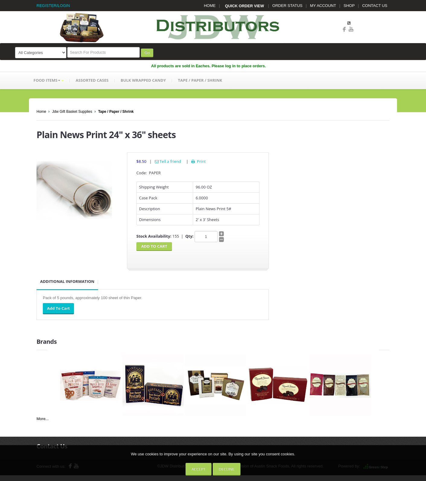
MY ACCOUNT (323, 5)
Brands (47, 341)
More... (43, 418)
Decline (226, 469)
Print (198, 161)
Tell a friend (168, 161)
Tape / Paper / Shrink (116, 111)
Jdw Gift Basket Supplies (72, 111)
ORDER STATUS (287, 5)
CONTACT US (374, 5)
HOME (210, 5)
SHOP (349, 5)
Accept (199, 469)
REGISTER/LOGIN (53, 5)
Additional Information (67, 281)
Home (41, 111)
